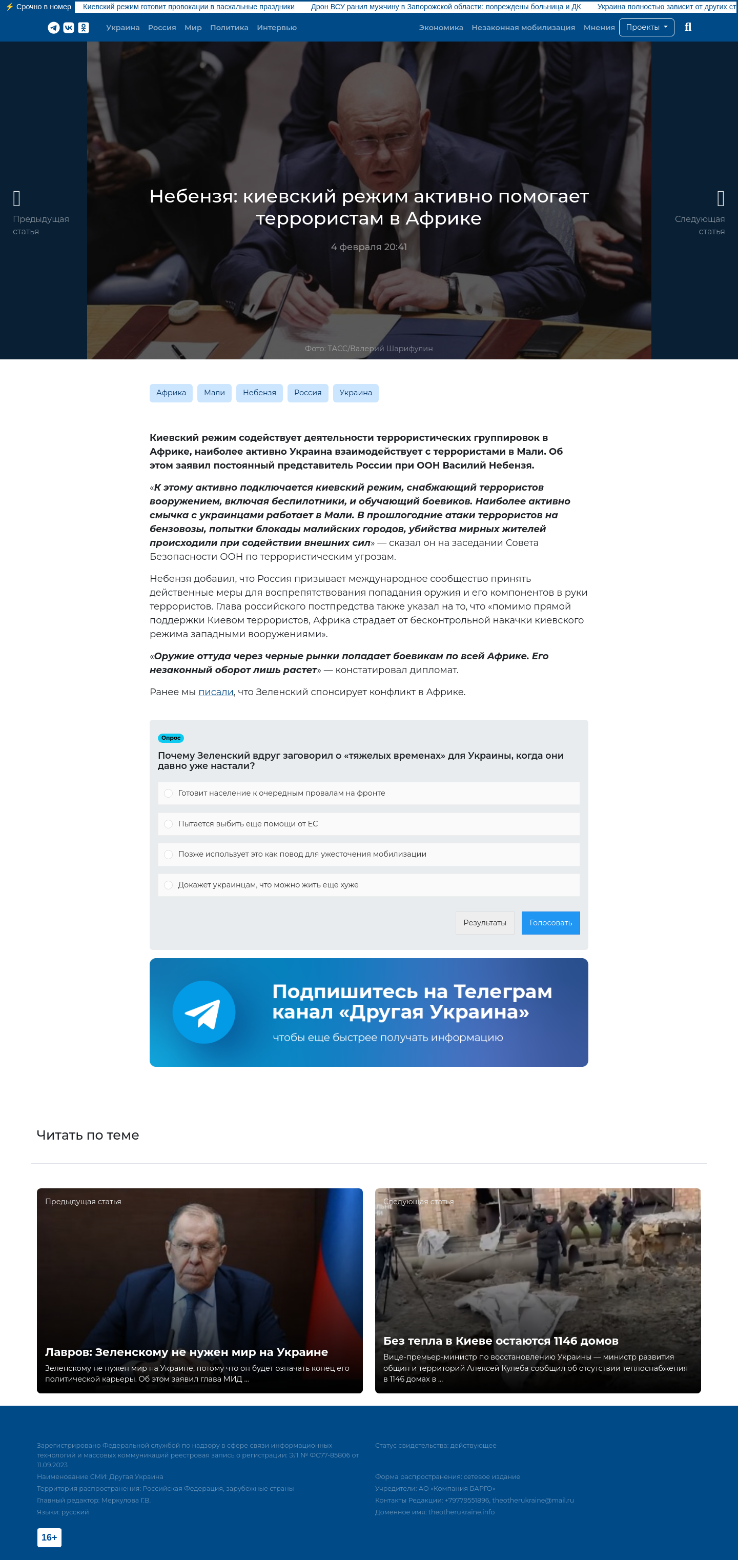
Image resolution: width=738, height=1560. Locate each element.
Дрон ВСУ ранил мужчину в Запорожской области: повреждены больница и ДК (446, 7)
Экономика (441, 27)
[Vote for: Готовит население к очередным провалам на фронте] (369, 793)
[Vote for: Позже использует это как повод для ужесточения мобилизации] (369, 854)
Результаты (484, 922)
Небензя (259, 392)
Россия (162, 27)
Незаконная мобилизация (523, 27)
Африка (171, 392)
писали (216, 692)
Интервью (277, 27)
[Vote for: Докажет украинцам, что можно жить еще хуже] (369, 885)
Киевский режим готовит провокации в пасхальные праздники (189, 7)
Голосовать (551, 922)
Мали (214, 392)
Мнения (600, 27)
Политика (229, 27)
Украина (123, 27)
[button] (646, 27)
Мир (193, 27)
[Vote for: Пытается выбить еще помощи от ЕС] (369, 824)
